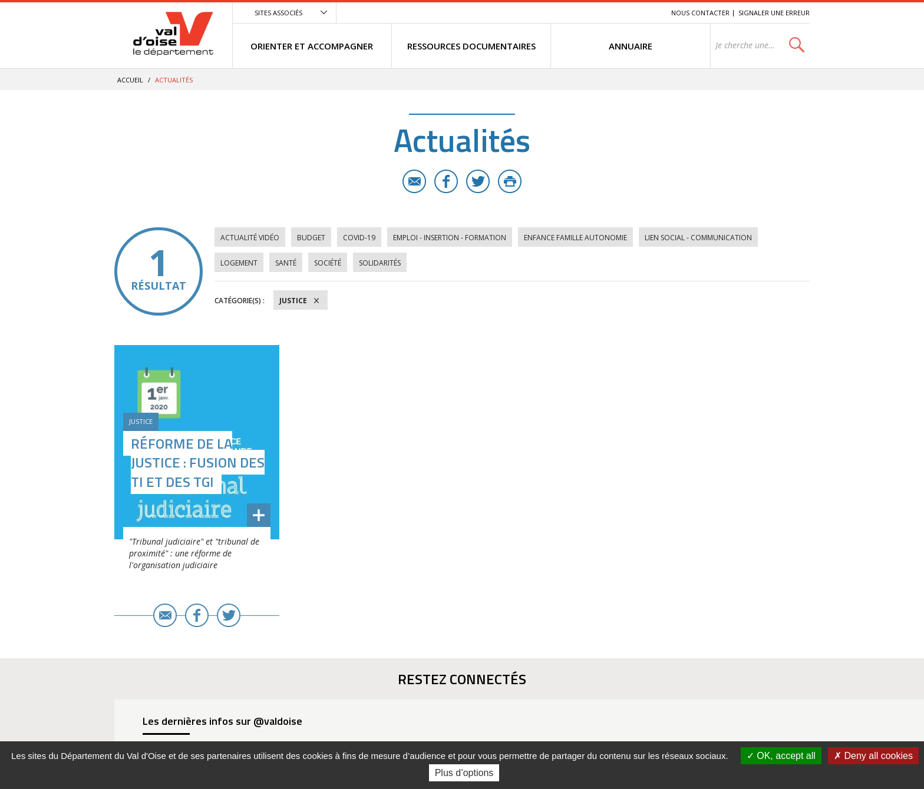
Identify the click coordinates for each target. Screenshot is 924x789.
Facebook (446, 181)
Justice (293, 301)
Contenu (606, 12)
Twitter (478, 181)
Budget (311, 238)
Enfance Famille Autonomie (575, 238)
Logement (239, 263)
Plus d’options (464, 773)
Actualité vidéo (249, 238)
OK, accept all (781, 756)
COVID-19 (359, 238)
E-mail (414, 181)
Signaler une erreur (774, 12)
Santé (285, 263)
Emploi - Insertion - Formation (449, 238)
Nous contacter (700, 12)
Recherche (646, 12)
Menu (576, 12)
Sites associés (278, 12)
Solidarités (380, 263)
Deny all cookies (873, 756)
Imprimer (510, 181)
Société (327, 263)
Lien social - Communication (698, 238)
